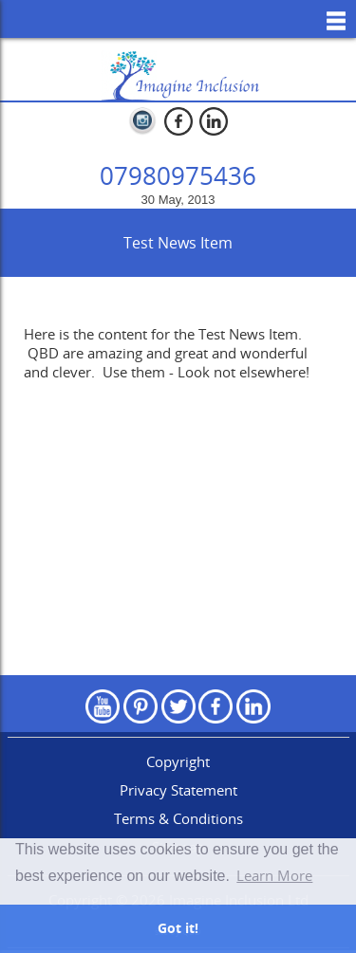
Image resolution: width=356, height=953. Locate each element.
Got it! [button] (178, 928)
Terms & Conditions (178, 818)
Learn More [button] (274, 875)
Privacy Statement (178, 789)
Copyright (178, 761)
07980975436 (178, 175)
